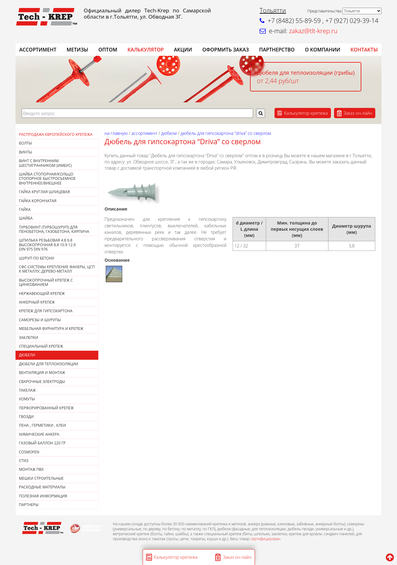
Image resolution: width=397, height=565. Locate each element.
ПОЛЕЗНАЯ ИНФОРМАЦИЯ (43, 496)
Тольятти (273, 10)
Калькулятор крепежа (306, 113)
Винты (25, 152)
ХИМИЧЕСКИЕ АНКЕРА (39, 434)
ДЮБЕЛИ (27, 355)
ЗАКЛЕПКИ (28, 337)
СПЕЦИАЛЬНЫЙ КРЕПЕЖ (41, 346)
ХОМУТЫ (27, 399)
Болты (25, 143)
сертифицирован (265, 538)
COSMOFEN (29, 452)
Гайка (25, 209)
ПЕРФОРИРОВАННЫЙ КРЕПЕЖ (46, 408)
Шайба (26, 218)
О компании (322, 49)
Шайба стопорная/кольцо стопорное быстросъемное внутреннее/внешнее (47, 178)
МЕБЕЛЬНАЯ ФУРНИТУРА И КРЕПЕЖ (51, 328)
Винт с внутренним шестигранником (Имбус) (45, 163)
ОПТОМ (107, 49)
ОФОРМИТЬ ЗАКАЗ (225, 49)
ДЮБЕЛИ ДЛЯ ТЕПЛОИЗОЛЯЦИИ (48, 364)
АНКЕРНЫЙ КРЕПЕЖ (37, 302)
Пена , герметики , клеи (42, 425)
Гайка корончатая (37, 200)
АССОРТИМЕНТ (37, 49)
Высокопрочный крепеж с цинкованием (46, 282)
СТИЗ (23, 460)
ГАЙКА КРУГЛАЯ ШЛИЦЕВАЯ (44, 191)
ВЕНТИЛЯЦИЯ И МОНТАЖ (42, 372)
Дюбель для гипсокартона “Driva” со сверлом (226, 133)
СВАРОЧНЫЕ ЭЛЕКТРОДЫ (42, 381)
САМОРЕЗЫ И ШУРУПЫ (40, 320)
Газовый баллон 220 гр (42, 443)
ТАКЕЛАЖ (27, 390)
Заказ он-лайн (358, 113)
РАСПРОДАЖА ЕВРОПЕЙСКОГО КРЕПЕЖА (55, 134)
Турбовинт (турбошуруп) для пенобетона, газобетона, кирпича (54, 229)
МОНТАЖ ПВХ (31, 469)
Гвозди (26, 416)
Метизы (77, 49)
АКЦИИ (183, 49)
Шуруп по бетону (36, 258)
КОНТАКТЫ (364, 49)
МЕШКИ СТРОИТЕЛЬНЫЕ (41, 478)
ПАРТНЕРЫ (28, 504)
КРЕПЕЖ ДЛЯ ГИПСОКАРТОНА (46, 311)
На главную (116, 133)
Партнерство (276, 49)
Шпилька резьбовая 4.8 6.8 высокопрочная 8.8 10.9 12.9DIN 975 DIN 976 (47, 245)
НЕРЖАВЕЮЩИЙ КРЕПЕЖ (42, 293)
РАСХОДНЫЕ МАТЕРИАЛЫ (42, 487)
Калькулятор (145, 49)
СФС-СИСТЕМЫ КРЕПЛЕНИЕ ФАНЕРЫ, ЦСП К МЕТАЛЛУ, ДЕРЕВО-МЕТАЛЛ (57, 269)
